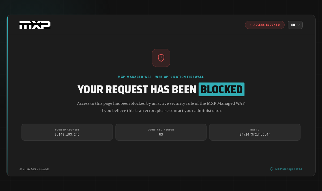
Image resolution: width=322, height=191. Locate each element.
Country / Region (161, 130)
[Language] (295, 25)
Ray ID (255, 130)
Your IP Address (67, 130)
